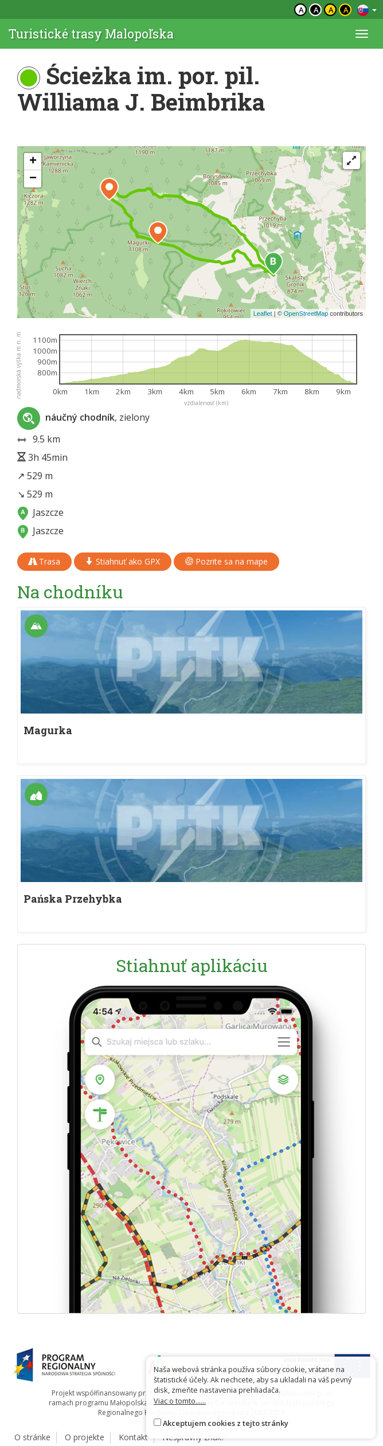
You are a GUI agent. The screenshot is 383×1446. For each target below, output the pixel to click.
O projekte (84, 1437)
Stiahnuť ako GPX (122, 561)
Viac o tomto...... (180, 1401)
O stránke (32, 1437)
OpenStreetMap (306, 313)
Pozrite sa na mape (226, 561)
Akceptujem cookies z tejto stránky (225, 1423)
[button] (273, 263)
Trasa (44, 561)
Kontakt (133, 1437)
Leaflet (262, 313)
